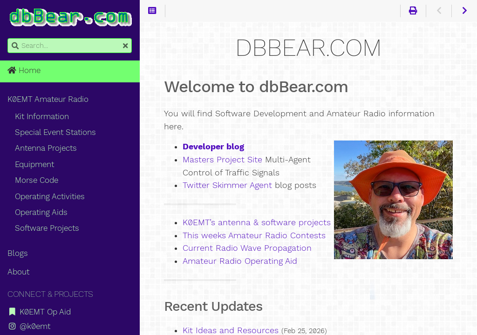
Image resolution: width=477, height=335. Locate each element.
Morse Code (36, 180)
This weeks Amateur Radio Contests (254, 235)
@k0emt (28, 326)
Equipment (34, 164)
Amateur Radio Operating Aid (240, 261)
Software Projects (47, 228)
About (18, 271)
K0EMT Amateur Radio (48, 99)
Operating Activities (50, 196)
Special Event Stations (55, 132)
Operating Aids (41, 212)
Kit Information (42, 116)
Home (24, 70)
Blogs (17, 253)
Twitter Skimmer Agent (227, 185)
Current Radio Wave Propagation (247, 248)
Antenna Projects (46, 148)
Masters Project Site (222, 159)
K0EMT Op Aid (39, 311)
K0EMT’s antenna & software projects (257, 222)
